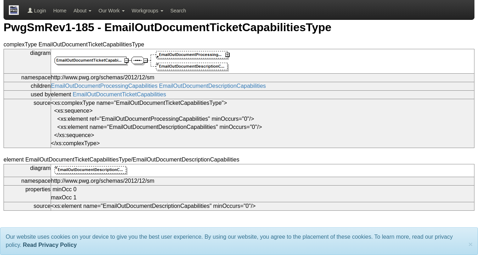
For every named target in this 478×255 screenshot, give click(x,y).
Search (178, 10)
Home (59, 10)
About (82, 10)
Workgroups (147, 10)
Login (37, 10)
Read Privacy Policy (50, 245)
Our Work (112, 10)
